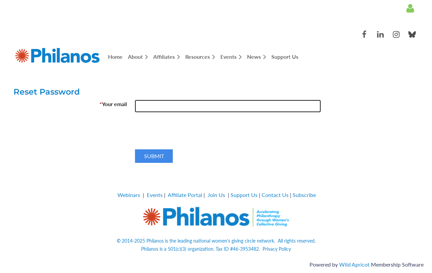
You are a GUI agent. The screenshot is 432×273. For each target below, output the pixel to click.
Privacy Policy (277, 249)
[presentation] (186, 133)
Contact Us (275, 195)
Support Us (244, 195)
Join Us (216, 195)
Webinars (128, 195)
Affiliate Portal (185, 195)
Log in (410, 8)
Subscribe (304, 195)
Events (155, 195)
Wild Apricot (354, 264)
